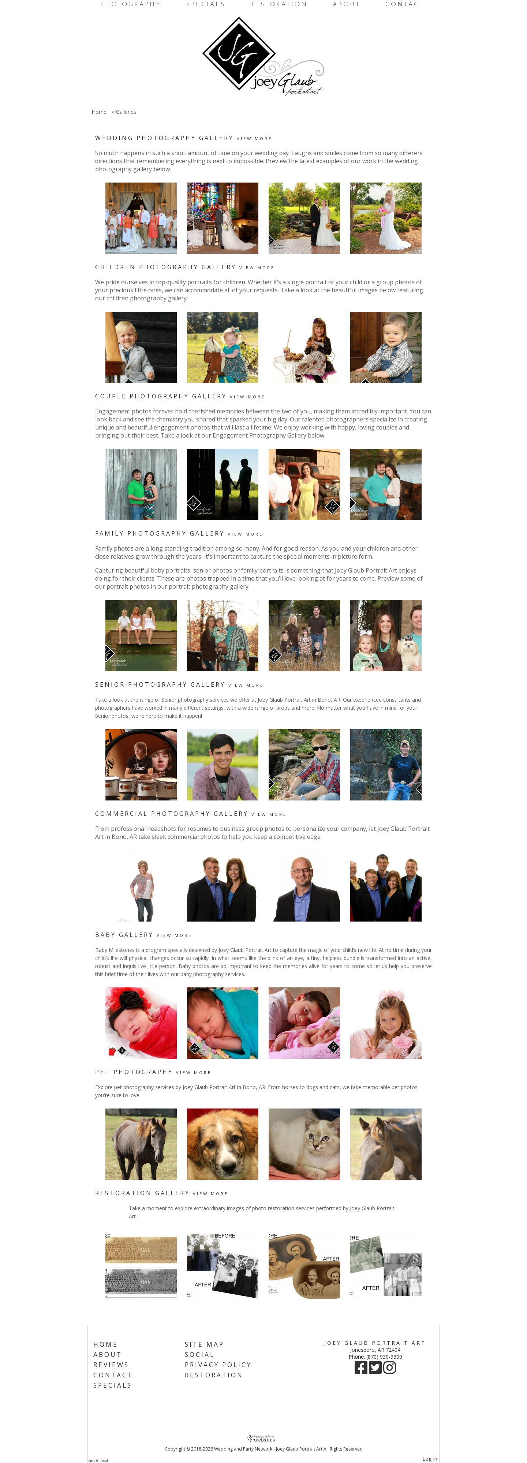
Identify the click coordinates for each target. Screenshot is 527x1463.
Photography (130, 5)
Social (200, 1354)
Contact (404, 5)
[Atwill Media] (263, 1438)
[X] (376, 1371)
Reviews (111, 1365)
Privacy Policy (218, 1365)
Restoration (279, 5)
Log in (429, 1458)
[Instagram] (389, 1371)
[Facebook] (362, 1371)
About (346, 5)
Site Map (204, 1344)
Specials (205, 5)
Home (98, 111)
